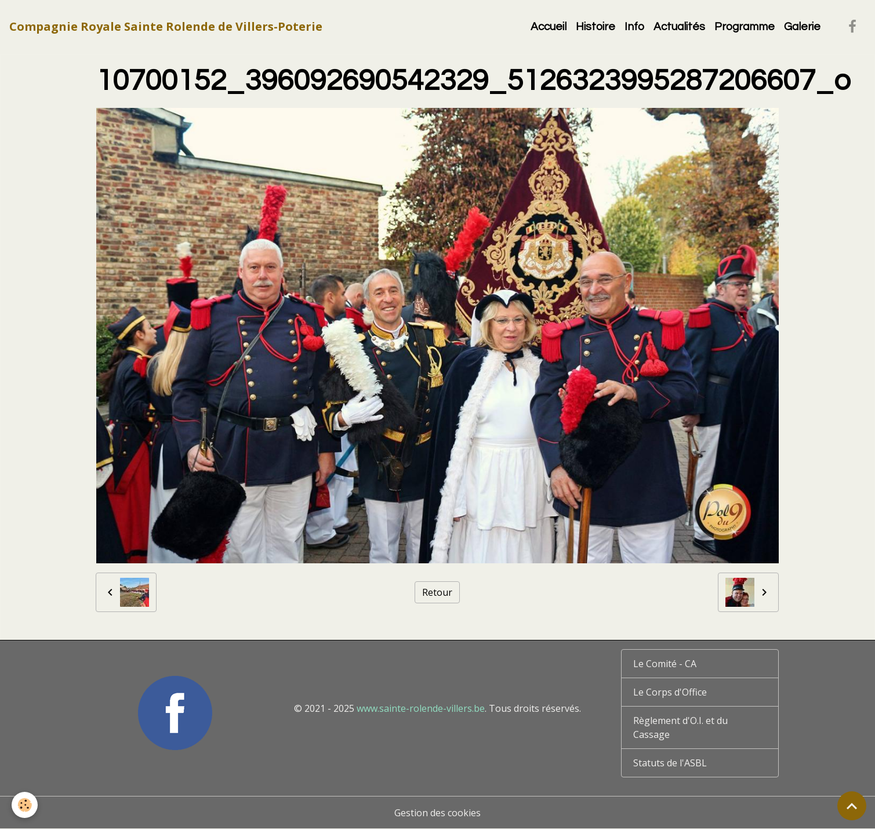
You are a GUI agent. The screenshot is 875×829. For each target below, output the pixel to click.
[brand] (165, 26)
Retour (437, 592)
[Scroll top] (851, 805)
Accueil (549, 26)
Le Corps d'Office (670, 692)
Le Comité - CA (664, 663)
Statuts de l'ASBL (670, 762)
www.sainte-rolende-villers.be (421, 708)
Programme (744, 26)
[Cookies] (25, 805)
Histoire (595, 26)
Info (634, 26)
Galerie (802, 26)
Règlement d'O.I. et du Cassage (680, 727)
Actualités (679, 26)
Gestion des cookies (437, 812)
